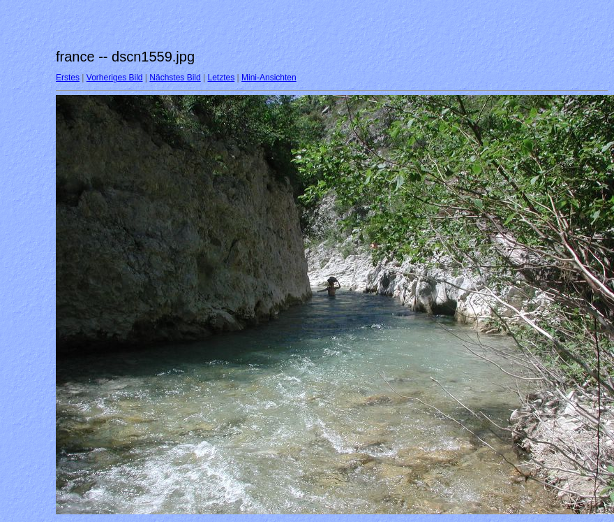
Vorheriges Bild (115, 77)
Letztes (221, 77)
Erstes (68, 77)
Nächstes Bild (174, 77)
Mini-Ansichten (269, 77)
